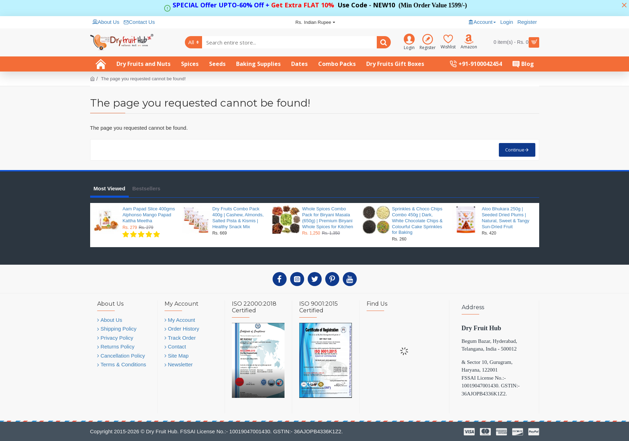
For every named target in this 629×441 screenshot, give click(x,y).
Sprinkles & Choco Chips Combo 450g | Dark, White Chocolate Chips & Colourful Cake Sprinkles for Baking (417, 220)
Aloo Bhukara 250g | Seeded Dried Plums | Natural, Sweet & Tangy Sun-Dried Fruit (505, 217)
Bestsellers (146, 188)
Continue (514, 150)
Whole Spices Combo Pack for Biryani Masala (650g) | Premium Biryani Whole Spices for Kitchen (327, 217)
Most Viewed (110, 188)
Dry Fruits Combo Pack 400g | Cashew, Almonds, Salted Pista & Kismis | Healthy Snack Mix (237, 217)
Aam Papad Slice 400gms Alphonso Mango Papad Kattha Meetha (148, 214)
